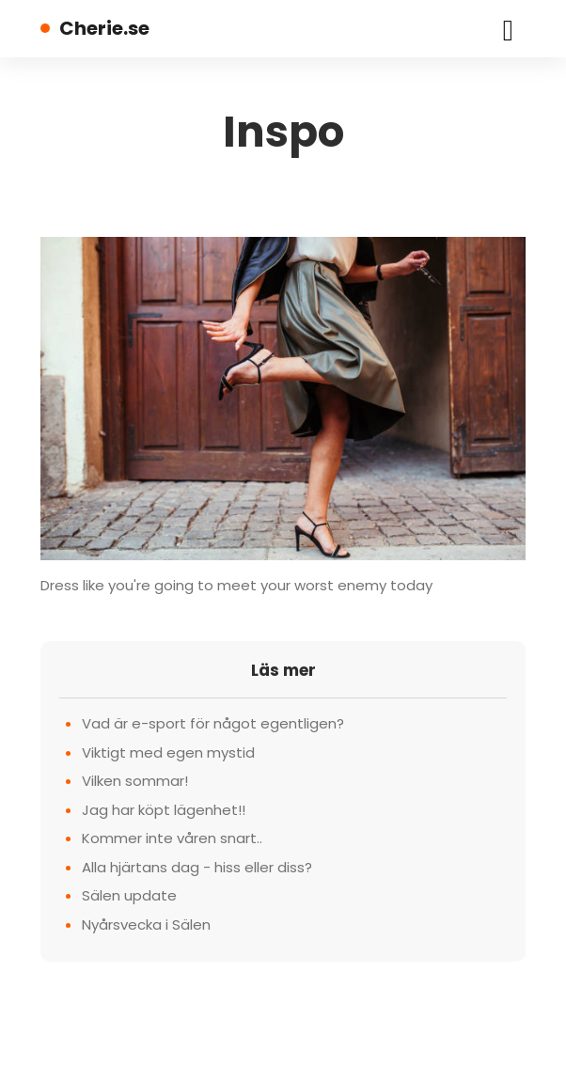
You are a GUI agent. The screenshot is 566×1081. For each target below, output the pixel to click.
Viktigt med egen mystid (168, 752)
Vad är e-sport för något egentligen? (213, 723)
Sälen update (129, 895)
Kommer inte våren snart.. (172, 838)
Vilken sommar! (135, 781)
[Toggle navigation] (508, 29)
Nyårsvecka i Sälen (146, 924)
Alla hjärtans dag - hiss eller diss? (197, 867)
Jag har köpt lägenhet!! (163, 810)
